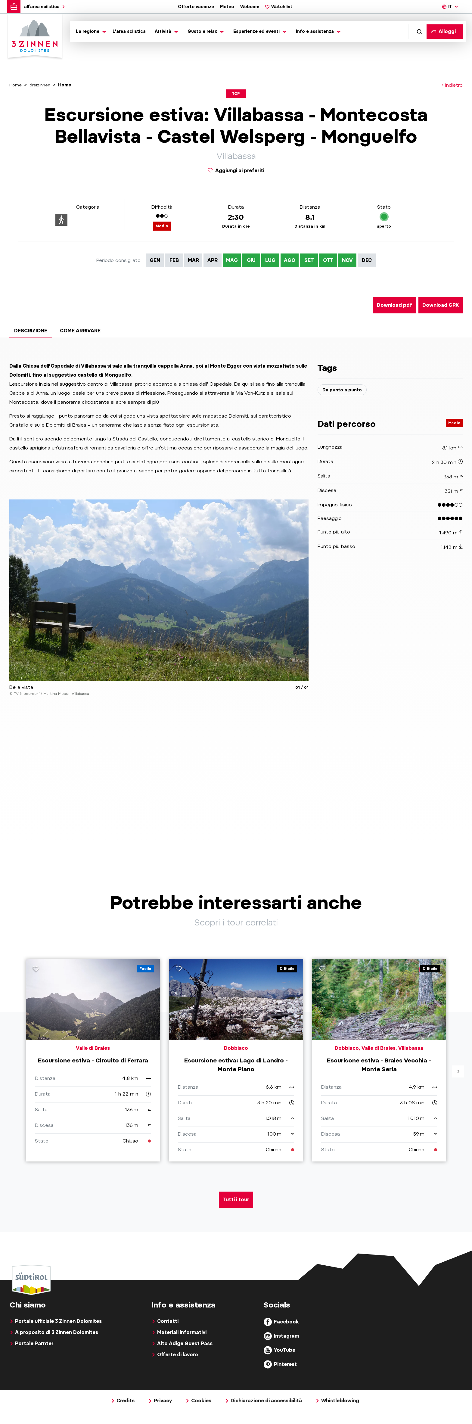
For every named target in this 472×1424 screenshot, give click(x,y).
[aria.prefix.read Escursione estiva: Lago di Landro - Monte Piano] (236, 1070)
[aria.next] (458, 1081)
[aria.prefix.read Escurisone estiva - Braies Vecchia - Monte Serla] (379, 1070)
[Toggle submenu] (90, 31)
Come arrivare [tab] (80, 331)
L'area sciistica (129, 31)
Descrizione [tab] (30, 331)
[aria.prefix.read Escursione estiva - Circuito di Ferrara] (93, 1070)
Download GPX (440, 305)
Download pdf (394, 305)
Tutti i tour (236, 1219)
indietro (452, 85)
